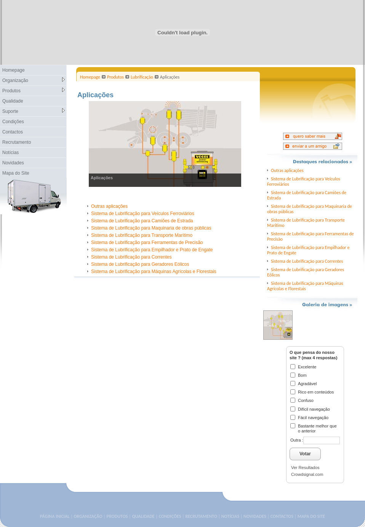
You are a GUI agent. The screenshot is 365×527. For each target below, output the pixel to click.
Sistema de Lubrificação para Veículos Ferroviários (142, 213)
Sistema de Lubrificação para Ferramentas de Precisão (147, 242)
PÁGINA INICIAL (55, 516)
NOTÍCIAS (230, 516)
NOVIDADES (254, 516)
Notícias (10, 152)
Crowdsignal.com (307, 474)
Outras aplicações (109, 206)
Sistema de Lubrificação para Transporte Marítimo (141, 235)
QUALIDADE (143, 516)
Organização (33, 80)
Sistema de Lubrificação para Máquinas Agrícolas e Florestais (153, 271)
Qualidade (12, 101)
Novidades (13, 162)
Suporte (33, 111)
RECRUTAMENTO (201, 516)
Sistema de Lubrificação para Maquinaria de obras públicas (151, 228)
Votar (305, 453)
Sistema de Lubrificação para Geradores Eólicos (140, 264)
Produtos (33, 90)
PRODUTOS (117, 516)
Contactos (12, 132)
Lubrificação (142, 77)
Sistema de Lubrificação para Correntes (131, 257)
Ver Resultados (305, 467)
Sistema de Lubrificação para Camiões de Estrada (142, 220)
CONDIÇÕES (170, 516)
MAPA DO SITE (311, 516)
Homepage (13, 70)
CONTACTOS (282, 516)
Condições (13, 121)
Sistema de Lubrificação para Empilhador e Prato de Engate (152, 249)
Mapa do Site (15, 173)
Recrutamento (16, 142)
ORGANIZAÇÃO (88, 516)
